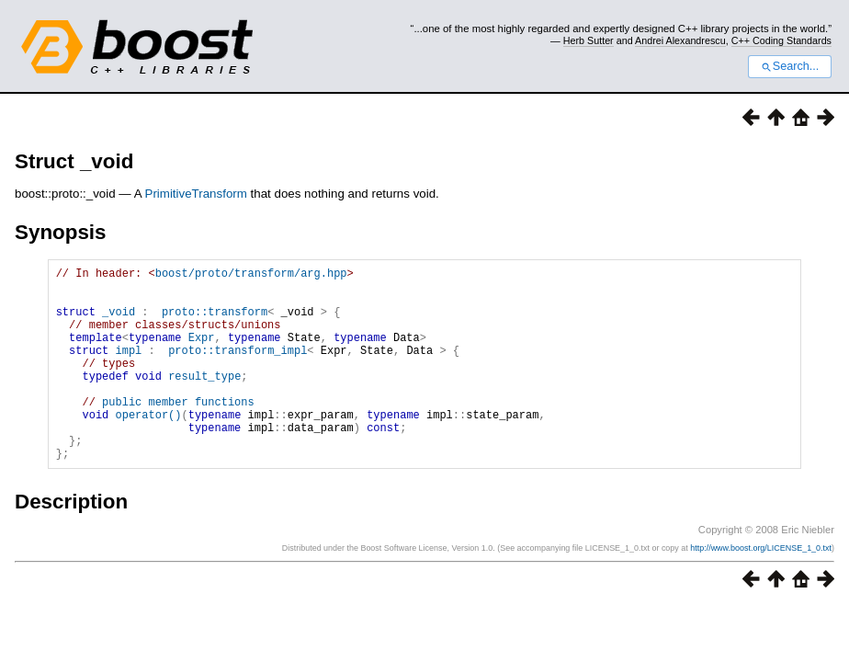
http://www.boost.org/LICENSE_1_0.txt (761, 589)
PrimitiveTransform (196, 193)
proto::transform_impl (237, 369)
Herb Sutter (588, 40)
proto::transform (214, 322)
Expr (201, 353)
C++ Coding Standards (781, 40)
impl (128, 369)
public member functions (178, 431)
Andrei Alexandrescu (680, 40)
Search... (790, 66)
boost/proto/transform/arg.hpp (251, 275)
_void (118, 322)
